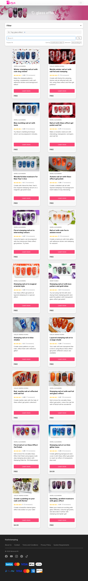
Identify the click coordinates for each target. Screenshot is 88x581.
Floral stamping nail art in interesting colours (24, 231)
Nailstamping (11, 539)
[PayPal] (23, 571)
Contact (17, 545)
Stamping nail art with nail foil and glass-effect (62, 392)
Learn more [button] (26, 91)
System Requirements (61, 545)
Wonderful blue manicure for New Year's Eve (26, 178)
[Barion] (23, 564)
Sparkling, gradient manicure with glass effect (62, 500)
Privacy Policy (46, 545)
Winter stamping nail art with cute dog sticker (26, 70)
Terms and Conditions (30, 545)
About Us (8, 545)
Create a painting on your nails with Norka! (24, 500)
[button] (26, 96)
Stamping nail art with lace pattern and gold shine (60, 285)
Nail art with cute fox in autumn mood (59, 231)
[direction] (76, 43)
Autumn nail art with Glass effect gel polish (60, 178)
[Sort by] (57, 43)
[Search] (41, 38)
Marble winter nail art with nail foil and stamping (60, 70)
